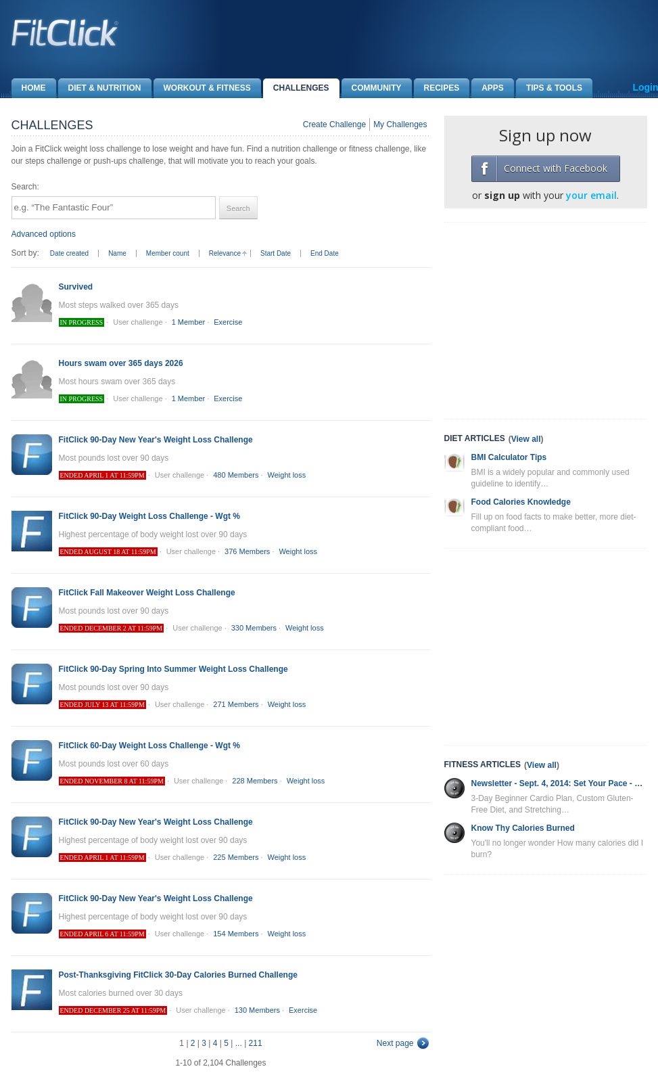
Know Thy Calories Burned (523, 828)
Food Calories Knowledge (521, 502)
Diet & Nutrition (99, 88)
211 (255, 1043)
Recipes (437, 88)
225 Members (235, 857)
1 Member (189, 322)
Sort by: (25, 253)
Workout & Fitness (202, 88)
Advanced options (43, 234)
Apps (487, 88)
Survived (76, 287)
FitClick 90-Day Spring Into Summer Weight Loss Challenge (173, 669)
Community (372, 88)
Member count (167, 253)
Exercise (228, 322)
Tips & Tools (549, 88)
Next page (395, 1043)
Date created (69, 253)
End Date (324, 253)
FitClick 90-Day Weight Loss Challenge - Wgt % (149, 516)
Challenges (296, 88)
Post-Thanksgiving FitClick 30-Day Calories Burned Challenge (178, 975)
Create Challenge (334, 124)
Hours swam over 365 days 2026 (121, 363)
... (238, 1043)
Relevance (225, 253)
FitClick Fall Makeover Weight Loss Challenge (147, 592)
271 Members (235, 704)
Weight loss (287, 475)
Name (117, 253)
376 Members (247, 551)
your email (591, 195)
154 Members (235, 934)
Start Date (275, 253)
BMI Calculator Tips (509, 457)
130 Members (257, 1010)
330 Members (254, 628)
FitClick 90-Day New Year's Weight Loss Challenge (156, 439)
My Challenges (400, 124)
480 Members (235, 475)
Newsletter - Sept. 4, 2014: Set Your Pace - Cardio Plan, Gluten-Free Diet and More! (559, 783)
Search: (25, 186)
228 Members (254, 781)
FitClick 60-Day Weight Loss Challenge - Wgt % (149, 745)
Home (28, 88)
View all (526, 439)
